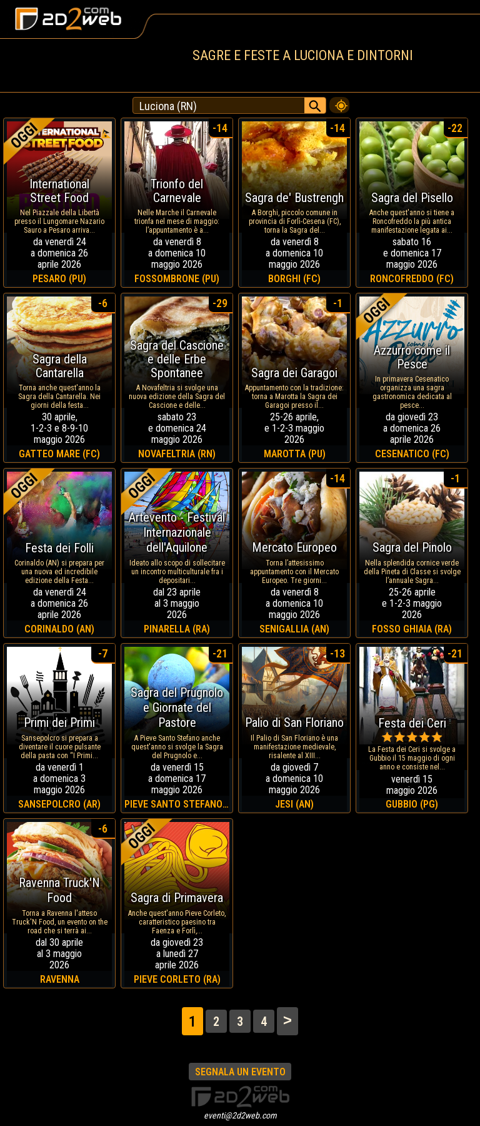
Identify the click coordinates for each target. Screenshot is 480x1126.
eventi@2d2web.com (240, 1115)
